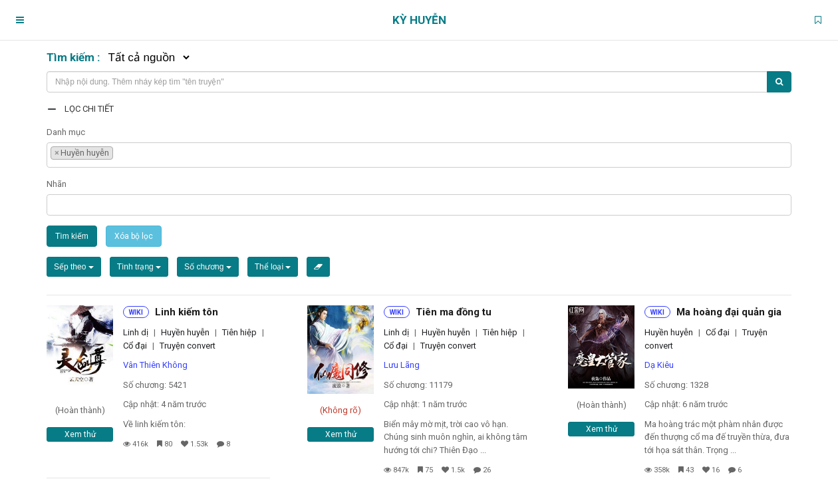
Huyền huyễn (185, 332)
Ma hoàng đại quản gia (728, 312)
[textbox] (119, 151)
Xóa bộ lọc (133, 236)
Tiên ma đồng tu (453, 312)
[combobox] (419, 155)
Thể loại (273, 266)
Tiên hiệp (239, 332)
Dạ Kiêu (659, 365)
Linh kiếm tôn (186, 312)
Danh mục (66, 132)
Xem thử (80, 434)
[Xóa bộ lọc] (318, 267)
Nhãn (57, 184)
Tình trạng (139, 266)
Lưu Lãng (402, 365)
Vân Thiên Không (155, 365)
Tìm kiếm (71, 236)
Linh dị (135, 332)
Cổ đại (135, 346)
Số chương (207, 266)
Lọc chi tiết (89, 109)
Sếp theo (74, 266)
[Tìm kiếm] (779, 81)
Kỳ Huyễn (419, 20)
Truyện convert (187, 346)
